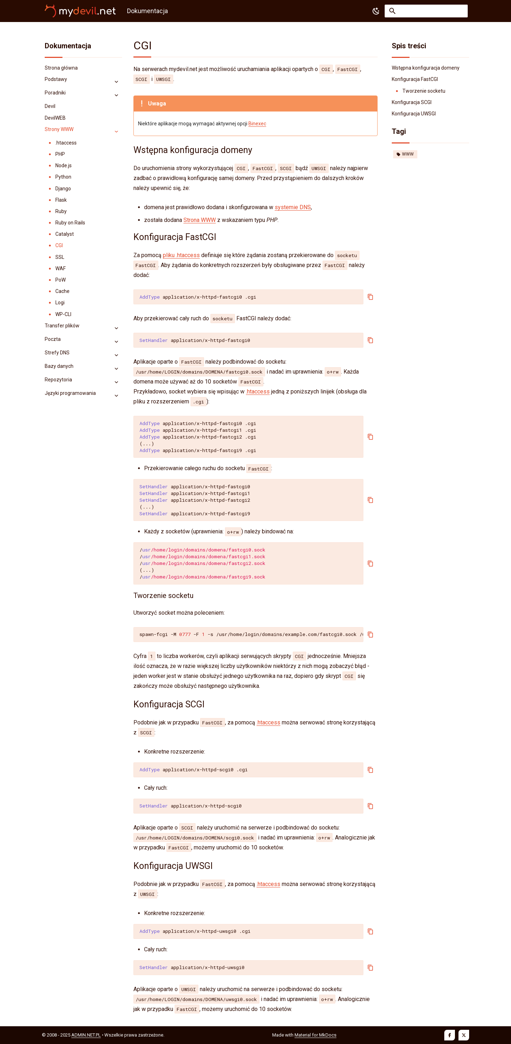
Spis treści (409, 46)
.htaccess (258, 391)
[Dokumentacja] (80, 11)
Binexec (257, 123)
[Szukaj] (426, 11)
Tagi (399, 131)
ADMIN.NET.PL (86, 1035)
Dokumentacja (68, 46)
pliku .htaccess (181, 255)
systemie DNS (293, 207)
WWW (405, 154)
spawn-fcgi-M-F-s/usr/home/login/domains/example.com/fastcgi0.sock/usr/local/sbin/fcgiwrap (251, 634)
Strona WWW (199, 220)
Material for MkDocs (315, 1035)
